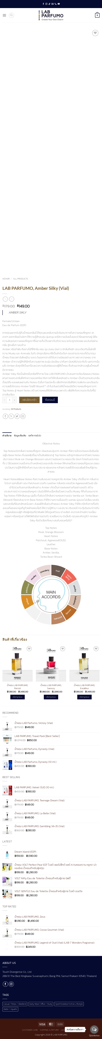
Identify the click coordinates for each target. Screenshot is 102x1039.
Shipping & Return (49, 1030)
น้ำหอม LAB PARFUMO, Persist (17, 687)
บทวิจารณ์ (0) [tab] (34, 435)
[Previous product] (11, 299)
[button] (4, 15)
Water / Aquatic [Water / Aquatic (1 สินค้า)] (10, 1009)
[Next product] (5, 299)
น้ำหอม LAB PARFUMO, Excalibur (84, 687)
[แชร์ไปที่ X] (11, 416)
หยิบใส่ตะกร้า (29, 400)
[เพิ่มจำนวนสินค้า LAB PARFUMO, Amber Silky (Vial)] (15, 400)
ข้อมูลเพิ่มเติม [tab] (20, 435)
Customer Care (30, 1030)
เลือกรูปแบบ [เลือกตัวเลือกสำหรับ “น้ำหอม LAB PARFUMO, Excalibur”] (84, 697)
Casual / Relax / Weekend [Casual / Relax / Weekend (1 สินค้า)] (14, 1003)
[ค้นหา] (11, 15)
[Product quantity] (9, 400)
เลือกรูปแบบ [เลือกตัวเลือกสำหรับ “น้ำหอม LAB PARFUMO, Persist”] (17, 697)
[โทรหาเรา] (56, 4)
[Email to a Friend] (23, 416)
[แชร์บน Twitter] (17, 416)
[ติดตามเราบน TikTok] (49, 4)
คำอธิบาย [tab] (7, 435)
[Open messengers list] (94, 1029)
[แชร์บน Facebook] (5, 416)
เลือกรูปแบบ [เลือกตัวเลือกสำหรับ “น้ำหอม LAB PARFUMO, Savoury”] (51, 697)
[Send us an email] (53, 4)
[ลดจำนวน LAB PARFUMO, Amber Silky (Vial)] (4, 400)
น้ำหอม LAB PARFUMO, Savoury (51, 687)
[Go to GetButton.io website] (94, 1036)
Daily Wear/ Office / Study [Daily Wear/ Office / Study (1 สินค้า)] (40, 1003)
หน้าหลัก (6, 278)
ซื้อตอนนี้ (50, 400)
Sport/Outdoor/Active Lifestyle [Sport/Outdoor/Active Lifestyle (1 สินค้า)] (69, 1003)
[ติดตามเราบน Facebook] (43, 4)
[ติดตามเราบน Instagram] (46, 4)
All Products (20, 278)
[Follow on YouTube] (59, 4)
